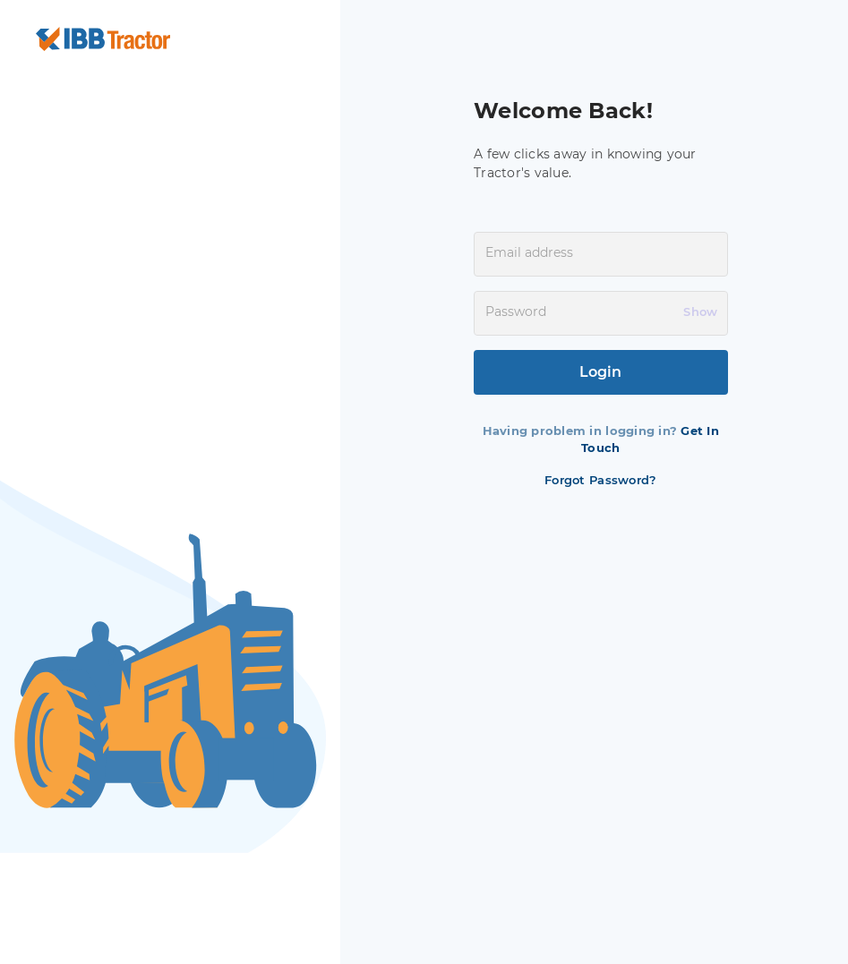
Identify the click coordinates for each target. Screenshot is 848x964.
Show (700, 311)
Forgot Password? (600, 480)
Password (515, 311)
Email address (529, 252)
